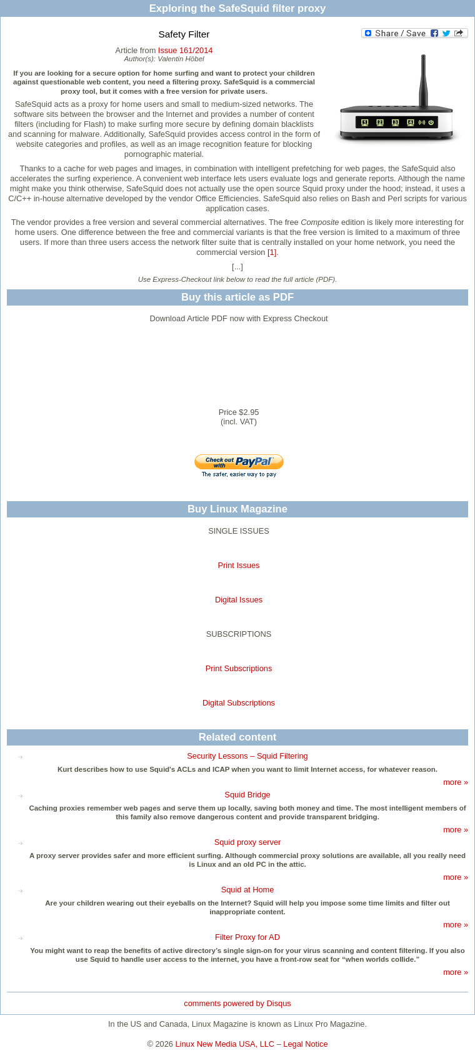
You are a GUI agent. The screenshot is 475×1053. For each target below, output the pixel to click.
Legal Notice (305, 1044)
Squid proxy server (247, 842)
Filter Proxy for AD (247, 937)
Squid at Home (247, 889)
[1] (272, 252)
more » (455, 782)
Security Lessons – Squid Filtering (247, 756)
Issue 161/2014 (185, 50)
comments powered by (237, 1003)
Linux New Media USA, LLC (225, 1044)
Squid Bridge (247, 794)
